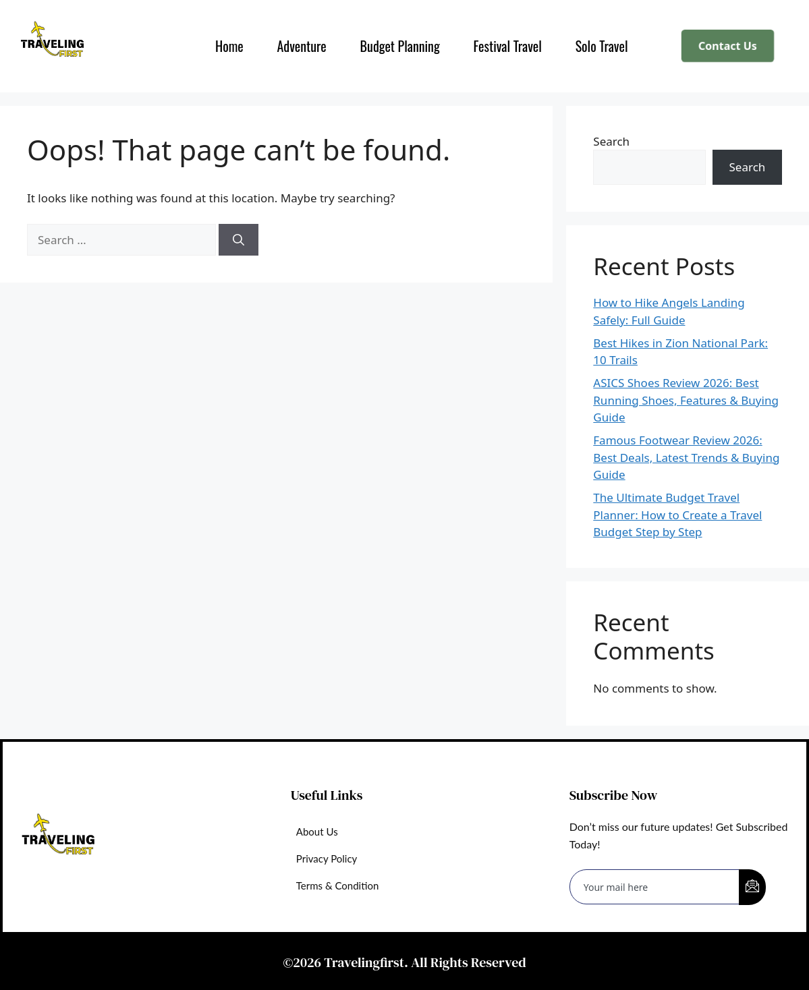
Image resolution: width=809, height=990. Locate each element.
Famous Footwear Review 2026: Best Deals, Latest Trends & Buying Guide (686, 457)
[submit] (752, 887)
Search (611, 141)
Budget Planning (399, 46)
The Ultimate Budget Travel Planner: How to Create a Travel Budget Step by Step (677, 515)
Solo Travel (601, 46)
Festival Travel (507, 46)
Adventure (301, 46)
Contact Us (728, 46)
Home (229, 46)
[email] (654, 886)
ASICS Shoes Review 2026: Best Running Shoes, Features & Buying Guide (686, 400)
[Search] (238, 240)
